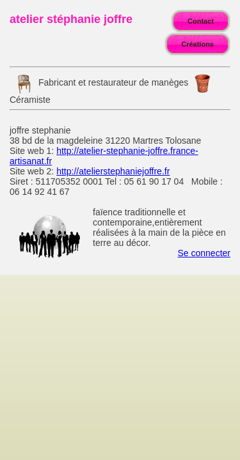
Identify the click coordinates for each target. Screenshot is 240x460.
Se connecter (204, 253)
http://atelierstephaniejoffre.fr (113, 171)
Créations (197, 44)
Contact (201, 21)
